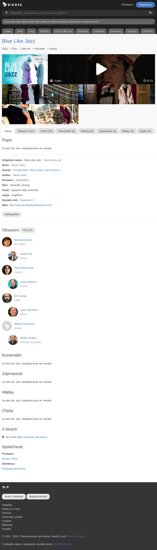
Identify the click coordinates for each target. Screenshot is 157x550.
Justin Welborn (28, 281)
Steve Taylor (18, 165)
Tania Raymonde (23, 267)
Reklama (7, 524)
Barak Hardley (28, 337)
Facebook (25, 200)
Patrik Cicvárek (75, 536)
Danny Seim (20, 175)
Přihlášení (127, 4)
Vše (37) (27, 230)
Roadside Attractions (35, 437)
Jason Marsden (29, 309)
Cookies (6, 520)
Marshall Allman (23, 239)
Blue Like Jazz (18, 41)
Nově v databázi (14, 496)
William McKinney (24, 323)
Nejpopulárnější (38, 496)
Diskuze (6, 512)
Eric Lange (20, 295)
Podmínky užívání (12, 516)
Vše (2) (39, 59)
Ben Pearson (52, 170)
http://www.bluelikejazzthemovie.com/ (30, 205)
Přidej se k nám (11, 508)
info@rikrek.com (62, 544)
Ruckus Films (10, 458)
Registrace (145, 4)
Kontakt (6, 528)
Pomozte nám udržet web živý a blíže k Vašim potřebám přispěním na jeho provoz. (52, 21)
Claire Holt (26, 253)
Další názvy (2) (52, 160)
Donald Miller (20, 170)
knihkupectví (12, 214)
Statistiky (7, 504)
